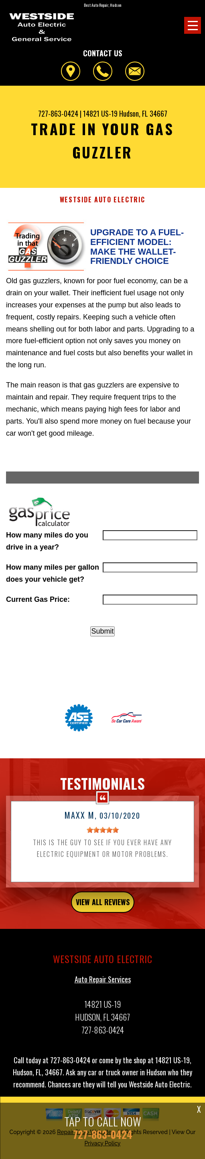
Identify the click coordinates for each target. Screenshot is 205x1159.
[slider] (103, 834)
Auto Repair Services (103, 983)
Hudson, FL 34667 (143, 113)
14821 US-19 (100, 113)
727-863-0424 (58, 113)
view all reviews (103, 906)
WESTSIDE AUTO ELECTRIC (102, 200)
